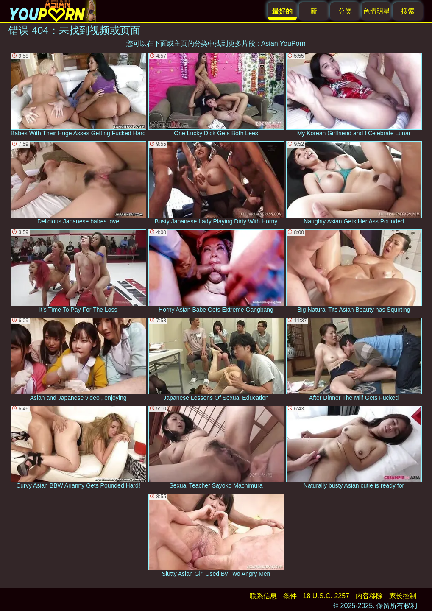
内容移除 (369, 596)
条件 (290, 596)
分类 (345, 11)
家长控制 (402, 596)
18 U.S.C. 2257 (326, 596)
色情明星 (376, 11)
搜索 (408, 11)
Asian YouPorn (283, 43)
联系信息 (263, 596)
